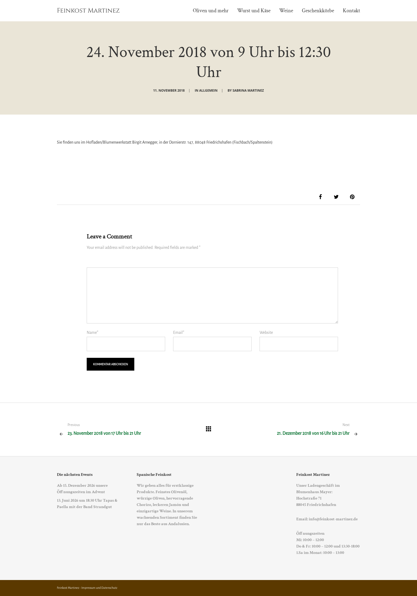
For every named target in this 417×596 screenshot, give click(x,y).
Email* (178, 332)
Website (266, 332)
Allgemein (208, 90)
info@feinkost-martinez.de (333, 519)
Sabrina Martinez (248, 90)
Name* (92, 332)
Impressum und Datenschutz (99, 587)
